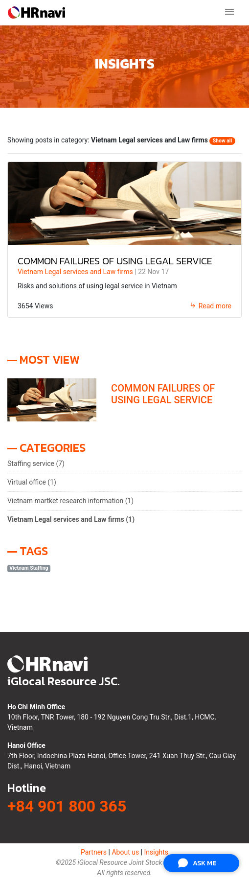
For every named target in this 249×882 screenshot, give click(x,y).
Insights (156, 852)
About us (125, 852)
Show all (222, 141)
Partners (94, 852)
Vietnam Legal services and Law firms (76, 272)
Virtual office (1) (31, 482)
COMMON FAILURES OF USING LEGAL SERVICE (115, 261)
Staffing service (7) (36, 463)
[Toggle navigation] (229, 12)
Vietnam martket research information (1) (70, 501)
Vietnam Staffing (28, 568)
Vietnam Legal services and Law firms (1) (71, 519)
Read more (210, 306)
